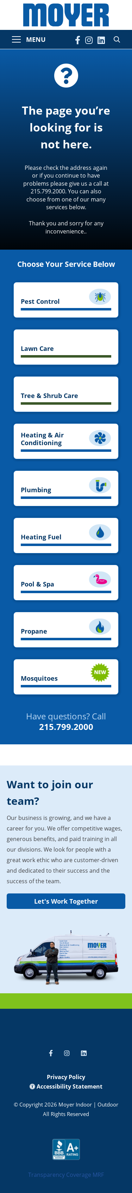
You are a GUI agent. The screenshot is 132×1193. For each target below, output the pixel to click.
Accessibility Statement (66, 1086)
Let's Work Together (66, 901)
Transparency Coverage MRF (66, 1175)
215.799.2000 (66, 726)
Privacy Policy (66, 1077)
